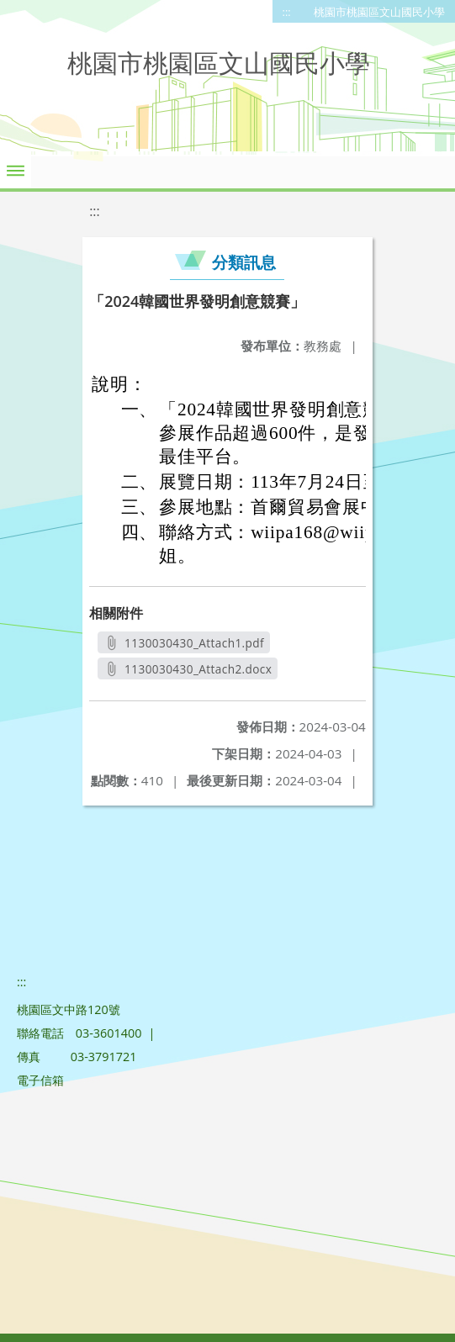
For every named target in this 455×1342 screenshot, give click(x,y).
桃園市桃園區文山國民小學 (379, 11)
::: (287, 11)
